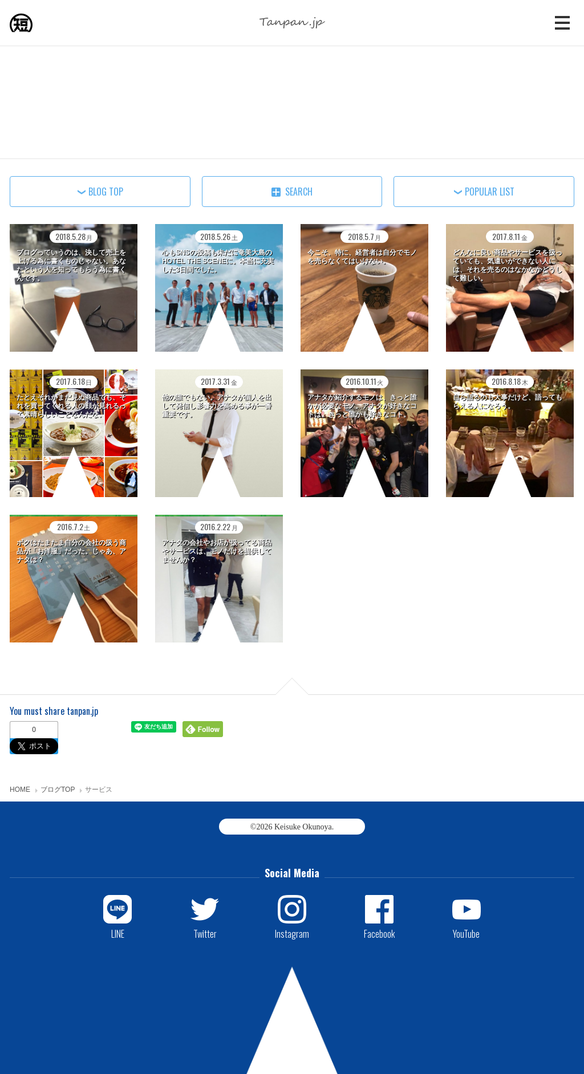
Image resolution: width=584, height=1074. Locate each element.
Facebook (379, 933)
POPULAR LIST (489, 191)
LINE (117, 933)
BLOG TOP (105, 191)
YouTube (466, 933)
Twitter (205, 933)
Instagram (292, 933)
